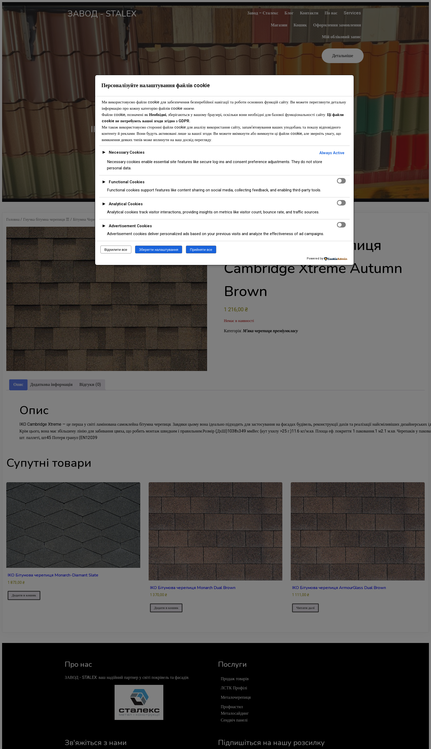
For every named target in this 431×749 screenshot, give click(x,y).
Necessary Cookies (126, 152)
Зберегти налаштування (158, 250)
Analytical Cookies (126, 204)
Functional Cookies (126, 182)
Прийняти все (201, 250)
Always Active (331, 153)
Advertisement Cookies (130, 226)
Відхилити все (115, 250)
